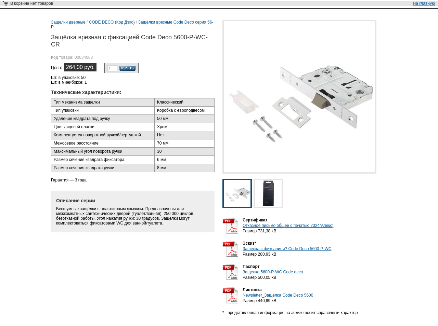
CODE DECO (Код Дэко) (112, 22)
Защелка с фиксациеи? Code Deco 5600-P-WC (287, 248)
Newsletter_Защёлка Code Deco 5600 (278, 295)
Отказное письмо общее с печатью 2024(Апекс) (288, 225)
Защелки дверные (68, 22)
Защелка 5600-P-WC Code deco (273, 272)
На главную (424, 3)
